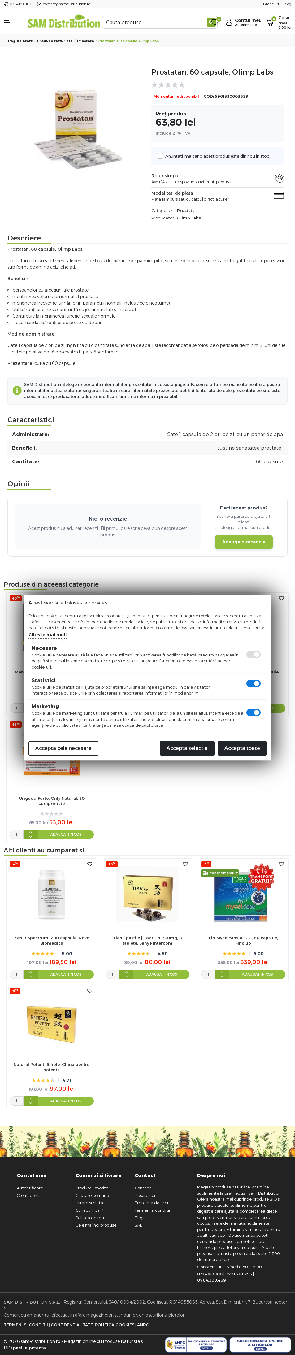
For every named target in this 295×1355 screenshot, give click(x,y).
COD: (209, 96)
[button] (12, 22)
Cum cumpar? (89, 1210)
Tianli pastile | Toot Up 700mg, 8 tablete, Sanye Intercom (147, 940)
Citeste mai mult (47, 635)
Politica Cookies (114, 1324)
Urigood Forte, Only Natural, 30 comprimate (52, 801)
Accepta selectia (187, 748)
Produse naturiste (55, 41)
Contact (143, 1187)
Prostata (85, 41)
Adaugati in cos (65, 834)
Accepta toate (242, 748)
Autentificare (30, 1187)
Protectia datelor (152, 1202)
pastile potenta (29, 1348)
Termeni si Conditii (26, 1324)
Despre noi (145, 1195)
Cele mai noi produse (96, 1225)
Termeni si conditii (152, 1210)
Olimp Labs (189, 217)
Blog (139, 1217)
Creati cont (28, 1195)
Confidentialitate (72, 1324)
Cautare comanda (94, 1195)
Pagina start (20, 41)
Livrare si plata (89, 1202)
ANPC (143, 1324)
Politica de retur (91, 1217)
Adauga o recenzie (243, 542)
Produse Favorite (92, 1187)
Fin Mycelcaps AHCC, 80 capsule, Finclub (243, 940)
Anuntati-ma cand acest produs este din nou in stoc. (216, 156)
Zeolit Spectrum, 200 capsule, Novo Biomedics (51, 940)
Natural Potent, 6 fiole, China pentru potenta (52, 1067)
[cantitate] (17, 708)
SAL (138, 1225)
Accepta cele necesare (63, 748)
